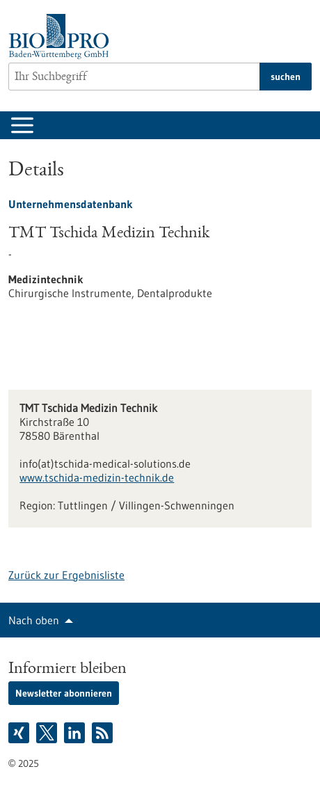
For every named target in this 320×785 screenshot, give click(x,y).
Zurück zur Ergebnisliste (66, 575)
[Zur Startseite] (62, 36)
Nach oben (33, 620)
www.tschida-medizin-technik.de (96, 477)
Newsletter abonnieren (63, 693)
